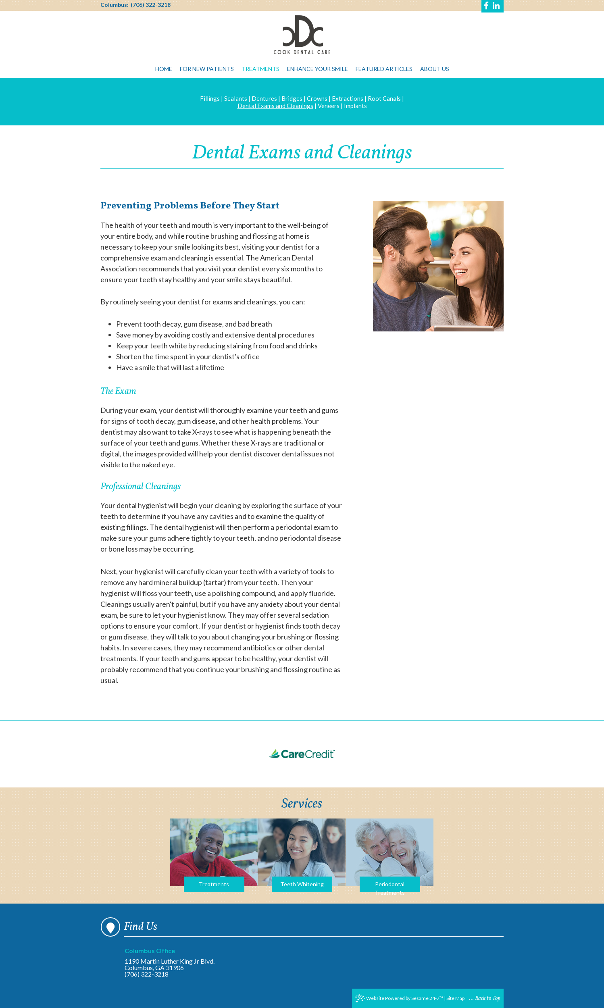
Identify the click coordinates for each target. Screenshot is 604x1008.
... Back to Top (484, 998)
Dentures (264, 98)
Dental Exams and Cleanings (275, 105)
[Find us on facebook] (487, 6)
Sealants (235, 98)
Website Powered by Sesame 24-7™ (399, 998)
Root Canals (384, 98)
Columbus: (114, 5)
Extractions (347, 98)
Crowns (317, 98)
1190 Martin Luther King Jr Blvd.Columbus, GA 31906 (173, 959)
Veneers (328, 105)
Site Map (455, 998)
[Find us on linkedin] (496, 6)
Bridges (291, 98)
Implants (355, 105)
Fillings (210, 98)
